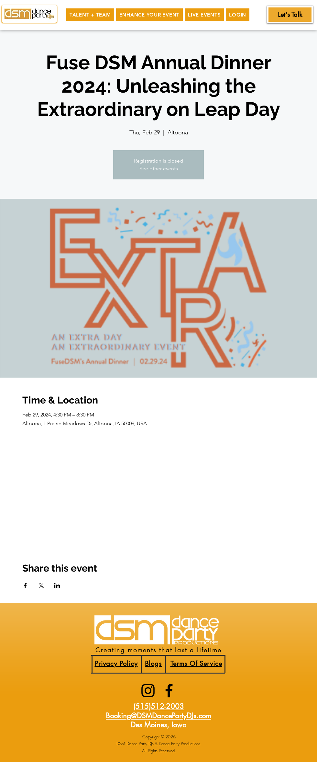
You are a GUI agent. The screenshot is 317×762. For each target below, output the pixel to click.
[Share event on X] (41, 585)
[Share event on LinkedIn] (57, 585)
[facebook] (169, 690)
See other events (158, 168)
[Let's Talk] (290, 14)
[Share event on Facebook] (25, 585)
